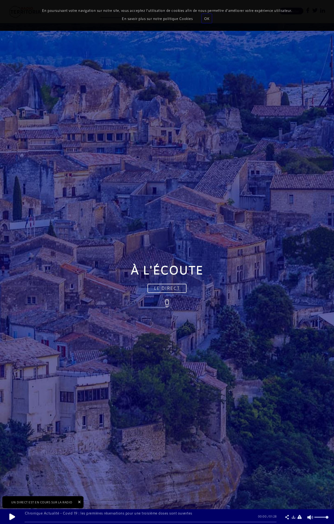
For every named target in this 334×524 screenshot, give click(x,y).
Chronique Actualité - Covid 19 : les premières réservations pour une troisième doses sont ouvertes (108, 513)
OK (206, 18)
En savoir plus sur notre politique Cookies (157, 18)
